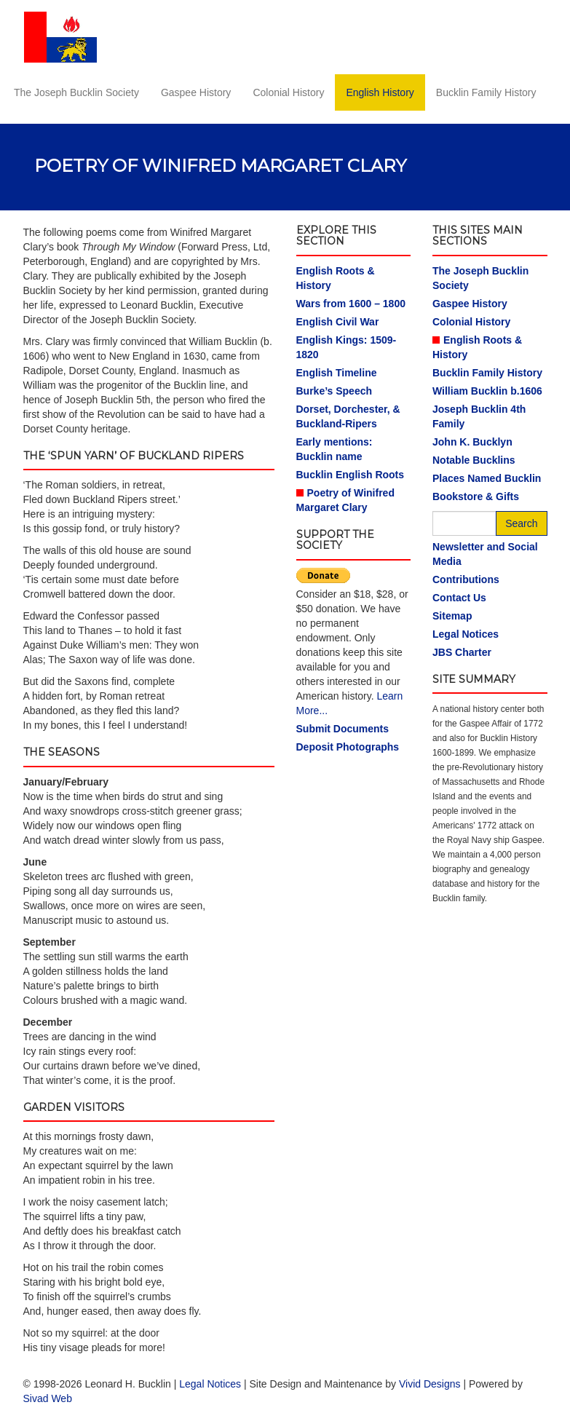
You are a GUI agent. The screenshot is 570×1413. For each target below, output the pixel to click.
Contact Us (459, 597)
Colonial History (288, 92)
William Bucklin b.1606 (487, 391)
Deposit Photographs (348, 747)
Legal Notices (465, 634)
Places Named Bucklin (486, 478)
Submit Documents (342, 729)
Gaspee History (196, 92)
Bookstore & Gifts (475, 496)
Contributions (465, 579)
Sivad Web (47, 1398)
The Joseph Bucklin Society (76, 92)
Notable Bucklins (473, 460)
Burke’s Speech (334, 391)
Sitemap (452, 616)
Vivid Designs (430, 1384)
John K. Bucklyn (472, 442)
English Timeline (336, 373)
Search (521, 523)
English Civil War (337, 322)
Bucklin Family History (486, 92)
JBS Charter (461, 652)
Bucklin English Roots (350, 474)
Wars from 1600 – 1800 (350, 303)
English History (379, 92)
